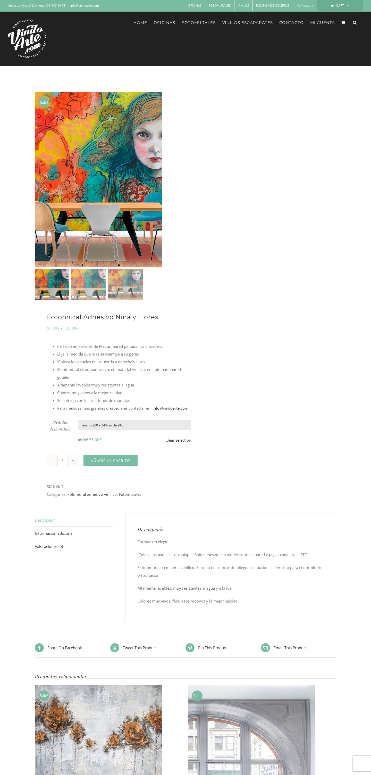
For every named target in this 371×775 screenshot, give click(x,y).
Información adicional (54, 537)
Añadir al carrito (110, 464)
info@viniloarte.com (84, 5)
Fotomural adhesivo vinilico (92, 498)
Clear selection (178, 444)
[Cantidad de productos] (62, 465)
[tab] (74, 524)
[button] (355, 22)
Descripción (45, 524)
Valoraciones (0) (49, 550)
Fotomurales (130, 498)
